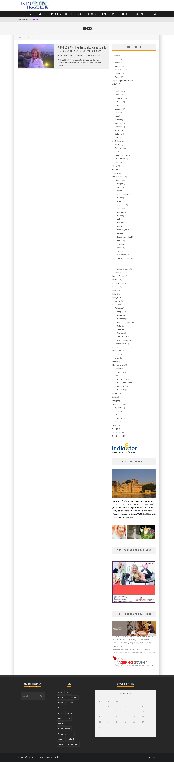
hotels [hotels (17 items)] (69, 713)
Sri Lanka (118, 134)
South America (80, 55)
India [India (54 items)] (60, 718)
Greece (120, 208)
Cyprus (120, 191)
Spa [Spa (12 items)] (71, 734)
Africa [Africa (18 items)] (60, 692)
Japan (117, 112)
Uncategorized (118, 436)
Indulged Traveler (53, 757)
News (38, 13)
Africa (114, 55)
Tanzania (118, 73)
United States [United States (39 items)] (73, 744)
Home (30, 13)
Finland (120, 198)
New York (121, 390)
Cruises (115, 169)
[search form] (29, 696)
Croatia (120, 187)
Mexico (117, 375)
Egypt (117, 59)
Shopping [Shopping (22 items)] (62, 734)
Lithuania (120, 223)
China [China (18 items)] (60, 703)
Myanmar (118, 127)
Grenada (120, 333)
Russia (119, 240)
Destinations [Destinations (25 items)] (63, 708)
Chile (117, 415)
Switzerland (121, 255)
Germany (120, 205)
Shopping (127, 13)
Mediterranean (120, 343)
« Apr (97, 735)
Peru (116, 422)
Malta (119, 226)
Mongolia (118, 123)
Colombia (118, 418)
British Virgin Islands (125, 322)
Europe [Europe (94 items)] (75, 708)
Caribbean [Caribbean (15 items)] (73, 697)
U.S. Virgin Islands (124, 340)
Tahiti (117, 162)
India (114, 290)
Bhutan (117, 87)
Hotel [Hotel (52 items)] (60, 713)
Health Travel (109, 13)
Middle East (116, 351)
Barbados (121, 319)
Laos (117, 116)
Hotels (68, 13)
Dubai (117, 354)
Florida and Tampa (124, 383)
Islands (115, 304)
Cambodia (119, 91)
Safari (114, 397)
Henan (119, 102)
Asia (114, 84)
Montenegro (122, 230)
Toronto (120, 372)
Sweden (120, 251)
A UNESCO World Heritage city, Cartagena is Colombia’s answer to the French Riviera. (82, 49)
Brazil (117, 411)
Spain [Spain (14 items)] (60, 739)
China (117, 95)
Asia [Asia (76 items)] (69, 692)
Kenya (117, 63)
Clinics (114, 166)
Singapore (119, 130)
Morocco (118, 66)
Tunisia (117, 77)
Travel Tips (116, 432)
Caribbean (119, 308)
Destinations (52, 13)
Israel (117, 358)
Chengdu (120, 98)
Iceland (120, 215)
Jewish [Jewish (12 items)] (60, 723)
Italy (118, 219)
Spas (114, 425)
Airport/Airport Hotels (120, 80)
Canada (118, 368)
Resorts (115, 393)
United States (120, 379)
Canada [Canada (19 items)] (61, 697)
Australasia (116, 141)
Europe (117, 180)
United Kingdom (123, 269)
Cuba (119, 326)
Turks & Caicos (123, 336)
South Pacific (120, 272)
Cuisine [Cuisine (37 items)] (70, 703)
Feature (115, 280)
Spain (119, 247)
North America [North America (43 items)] (64, 729)
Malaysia (118, 120)
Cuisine (115, 173)
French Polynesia (121, 155)
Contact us (142, 13)
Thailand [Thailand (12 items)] (70, 739)
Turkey (120, 262)
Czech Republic (123, 194)
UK (118, 265)
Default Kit (34, 19)
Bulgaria (120, 183)
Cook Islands (120, 148)
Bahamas (121, 315)
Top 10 (115, 429)
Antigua (120, 311)
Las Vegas (121, 386)
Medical (115, 347)
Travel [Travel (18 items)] (60, 744)
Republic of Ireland (124, 237)
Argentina (118, 407)
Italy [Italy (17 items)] (68, 718)
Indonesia (118, 109)
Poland (120, 233)
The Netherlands (123, 258)
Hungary (120, 212)
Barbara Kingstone (65, 55)
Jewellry (118, 301)
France (120, 201)
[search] (41, 696)
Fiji (116, 151)
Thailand (118, 137)
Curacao (120, 329)
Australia (118, 144)
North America (118, 365)
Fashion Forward (87, 13)
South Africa (119, 70)
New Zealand (120, 159)
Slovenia (120, 244)
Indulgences (117, 297)
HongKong (121, 105)
